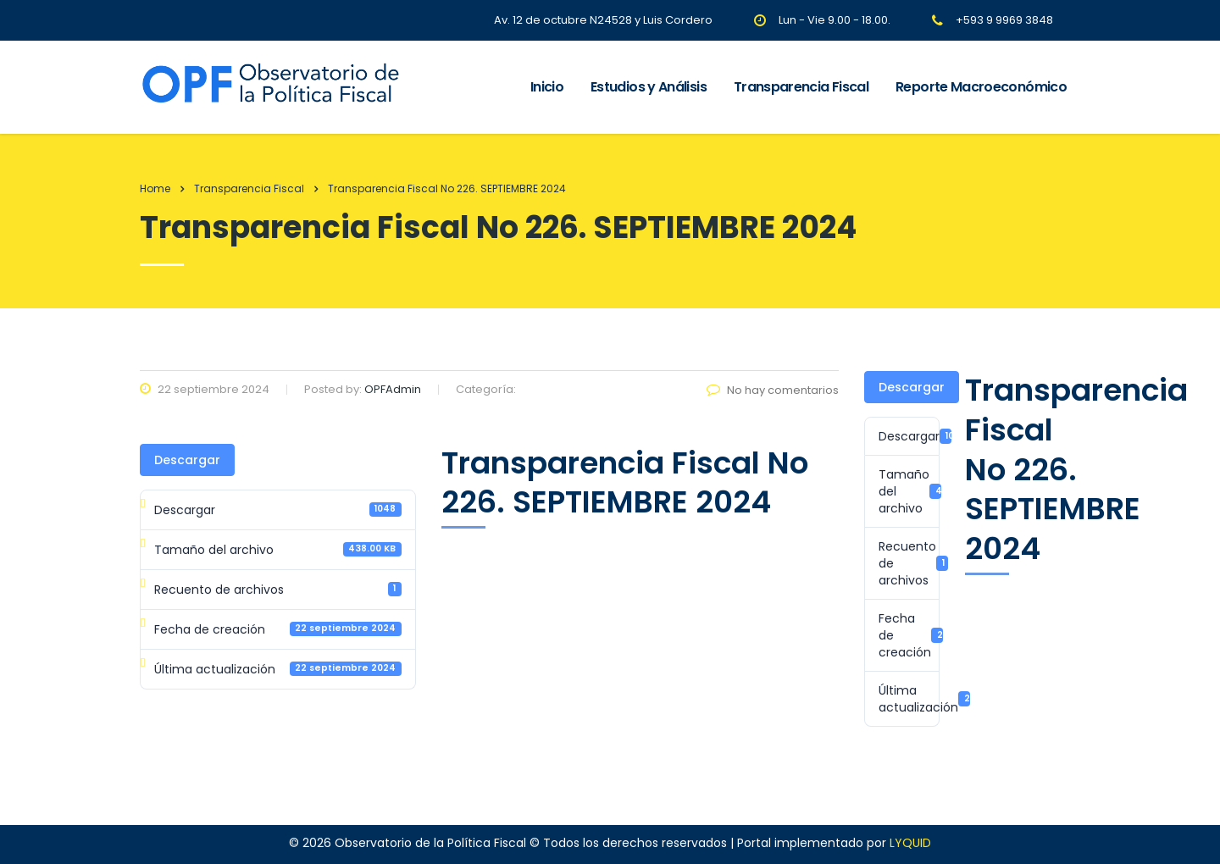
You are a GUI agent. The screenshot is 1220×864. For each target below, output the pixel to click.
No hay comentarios (773, 390)
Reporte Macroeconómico (981, 87)
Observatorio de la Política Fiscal (430, 842)
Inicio (546, 87)
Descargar (187, 459)
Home (155, 188)
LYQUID (910, 842)
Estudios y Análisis (649, 87)
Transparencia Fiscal (801, 87)
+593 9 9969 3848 (1004, 20)
